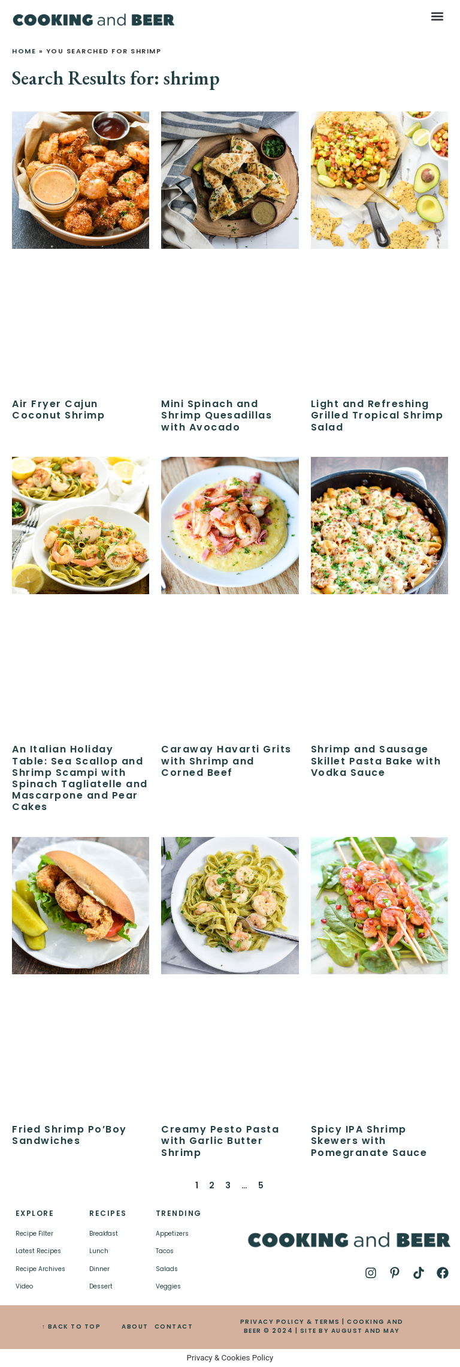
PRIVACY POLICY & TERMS (290, 1321)
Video (24, 1286)
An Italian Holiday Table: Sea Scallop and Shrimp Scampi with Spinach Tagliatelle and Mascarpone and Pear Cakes (80, 778)
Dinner (99, 1268)
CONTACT (174, 1326)
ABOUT (135, 1326)
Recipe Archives (40, 1268)
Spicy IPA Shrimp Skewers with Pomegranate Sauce (369, 1140)
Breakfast (103, 1233)
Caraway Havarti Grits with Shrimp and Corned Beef (226, 760)
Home (24, 51)
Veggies (168, 1286)
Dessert (101, 1286)
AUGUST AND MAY (365, 1330)
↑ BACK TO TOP (71, 1326)
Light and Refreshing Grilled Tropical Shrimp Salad (377, 415)
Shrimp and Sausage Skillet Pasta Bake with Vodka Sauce (376, 760)
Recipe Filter (34, 1233)
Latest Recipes (38, 1250)
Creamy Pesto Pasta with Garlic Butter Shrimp (220, 1140)
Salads (167, 1268)
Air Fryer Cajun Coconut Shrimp (58, 409)
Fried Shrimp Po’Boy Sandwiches (69, 1135)
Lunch (98, 1250)
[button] (437, 16)
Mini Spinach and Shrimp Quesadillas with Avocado (216, 415)
